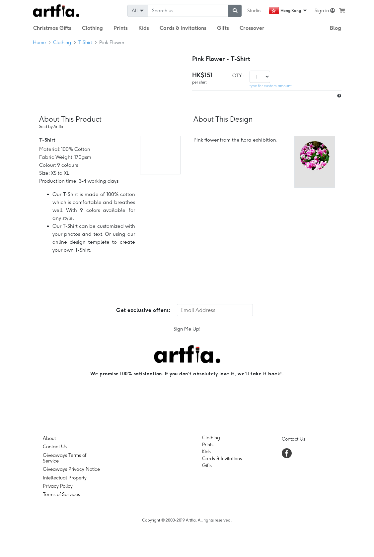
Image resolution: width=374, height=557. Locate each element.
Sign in (325, 11)
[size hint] (338, 96)
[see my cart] (342, 10)
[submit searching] (235, 11)
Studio (254, 11)
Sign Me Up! (187, 329)
